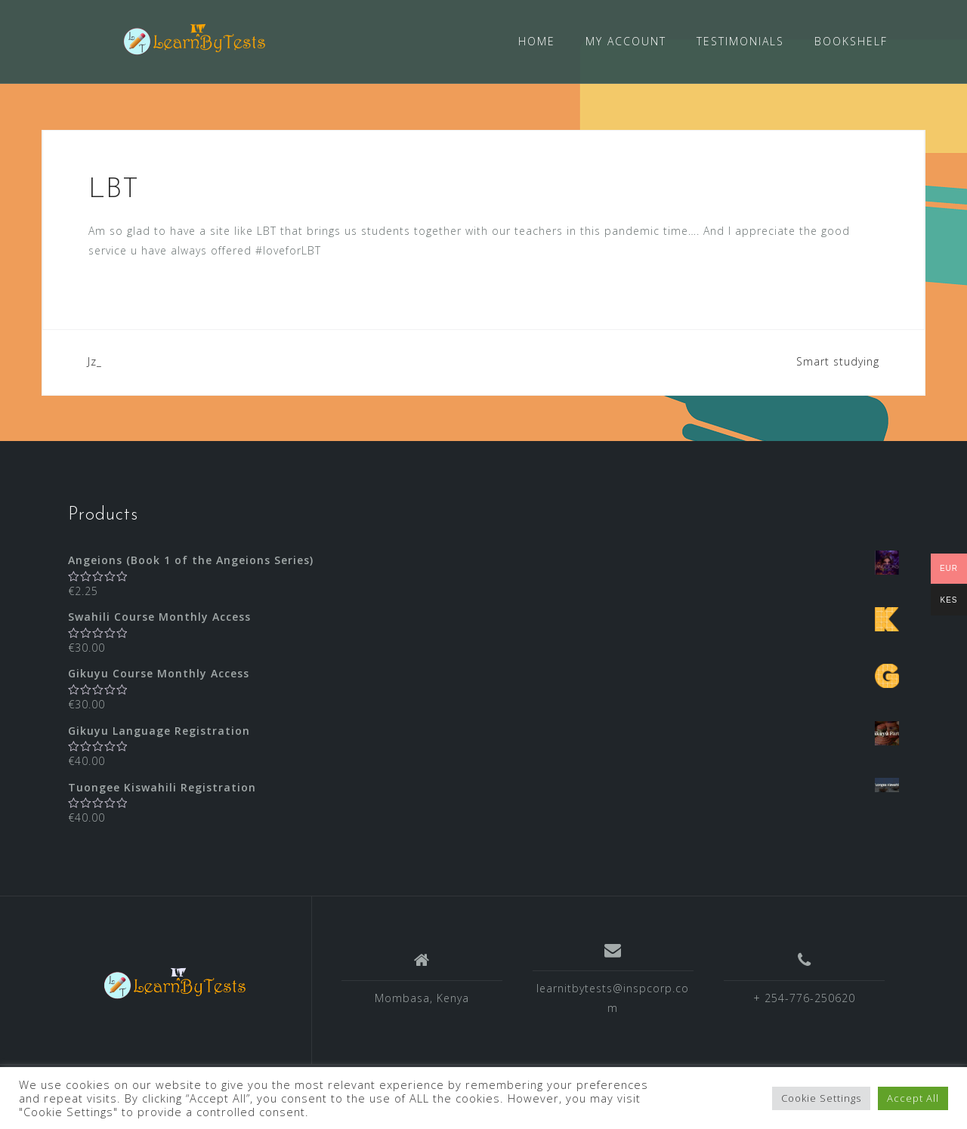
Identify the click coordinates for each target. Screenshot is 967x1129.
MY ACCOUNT (625, 41)
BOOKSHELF (851, 41)
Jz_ (95, 360)
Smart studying (837, 360)
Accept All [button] (913, 1098)
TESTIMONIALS (740, 41)
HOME (536, 41)
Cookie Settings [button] (821, 1098)
